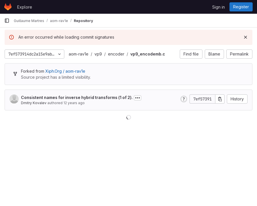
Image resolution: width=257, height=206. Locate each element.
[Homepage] (8, 6)
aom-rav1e (78, 54)
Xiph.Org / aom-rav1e (65, 71)
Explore (24, 7)
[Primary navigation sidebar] (6, 20)
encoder (116, 54)
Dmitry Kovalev (34, 103)
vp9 (98, 54)
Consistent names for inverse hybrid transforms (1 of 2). (77, 97)
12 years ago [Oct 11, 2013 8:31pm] (74, 103)
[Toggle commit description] (137, 97)
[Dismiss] (245, 37)
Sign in (218, 7)
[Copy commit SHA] (220, 99)
